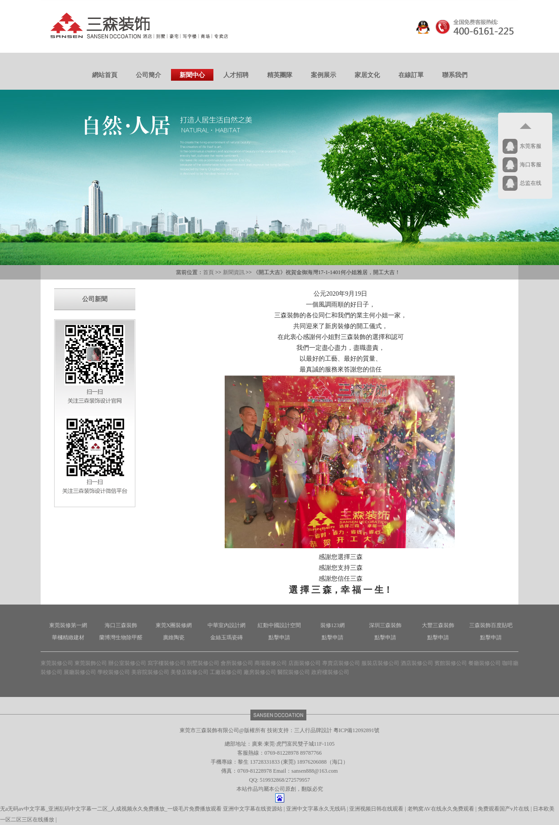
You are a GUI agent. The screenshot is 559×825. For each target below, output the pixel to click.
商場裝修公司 (270, 663)
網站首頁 (104, 75)
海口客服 (530, 164)
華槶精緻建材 (68, 637)
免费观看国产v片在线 (504, 809)
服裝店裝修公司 (380, 663)
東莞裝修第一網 (68, 625)
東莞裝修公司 (57, 663)
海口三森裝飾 (121, 625)
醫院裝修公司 (293, 672)
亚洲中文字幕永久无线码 (316, 809)
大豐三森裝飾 (438, 625)
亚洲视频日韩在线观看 (377, 809)
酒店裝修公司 (417, 663)
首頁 (208, 272)
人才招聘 (236, 75)
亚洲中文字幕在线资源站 (253, 809)
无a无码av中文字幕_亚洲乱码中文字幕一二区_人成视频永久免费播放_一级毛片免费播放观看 (111, 809)
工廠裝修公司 (226, 672)
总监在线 (530, 183)
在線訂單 (411, 75)
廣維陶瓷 (174, 637)
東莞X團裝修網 (174, 625)
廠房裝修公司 (260, 672)
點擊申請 (279, 637)
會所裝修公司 (237, 663)
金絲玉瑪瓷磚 (226, 637)
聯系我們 (454, 75)
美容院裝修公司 (150, 672)
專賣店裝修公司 (341, 663)
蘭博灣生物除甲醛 (121, 637)
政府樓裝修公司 (330, 672)
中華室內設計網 (226, 625)
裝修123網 (332, 625)
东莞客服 (530, 146)
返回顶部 (525, 126)
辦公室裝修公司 (127, 663)
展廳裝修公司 (80, 672)
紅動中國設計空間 (279, 625)
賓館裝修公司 (450, 663)
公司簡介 (148, 75)
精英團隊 (279, 75)
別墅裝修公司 (203, 663)
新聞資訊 (234, 272)
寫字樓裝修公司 (166, 663)
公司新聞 (94, 299)
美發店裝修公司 (189, 672)
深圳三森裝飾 (385, 625)
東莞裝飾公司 (90, 663)
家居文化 (367, 75)
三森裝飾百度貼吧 (491, 625)
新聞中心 (192, 75)
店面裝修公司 (304, 663)
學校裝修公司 (113, 672)
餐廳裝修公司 (484, 663)
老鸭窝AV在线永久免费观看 (441, 809)
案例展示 (323, 75)
